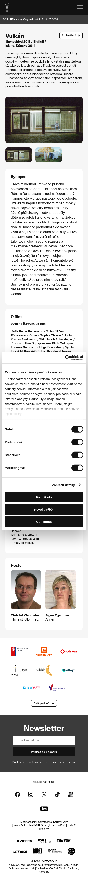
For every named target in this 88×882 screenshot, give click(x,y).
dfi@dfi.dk (27, 543)
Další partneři (41, 703)
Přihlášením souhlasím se (44, 762)
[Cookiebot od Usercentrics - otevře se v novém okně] (65, 357)
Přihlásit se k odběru (44, 751)
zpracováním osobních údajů (59, 762)
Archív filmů (69, 35)
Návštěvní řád (17, 864)
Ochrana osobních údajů (23, 868)
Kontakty (44, 871)
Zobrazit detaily (63, 484)
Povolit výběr (44, 509)
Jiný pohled (14, 41)
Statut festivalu (69, 868)
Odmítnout (44, 521)
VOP (75, 864)
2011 (26, 41)
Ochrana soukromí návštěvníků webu (48, 864)
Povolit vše (44, 497)
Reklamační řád (49, 868)
